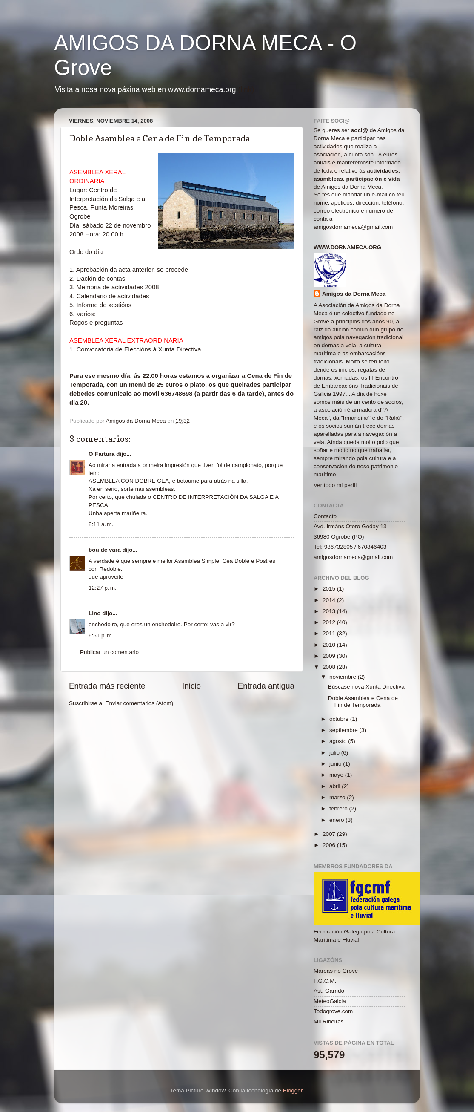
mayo (337, 775)
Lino (95, 613)
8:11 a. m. (101, 524)
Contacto (325, 516)
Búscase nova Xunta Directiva (366, 686)
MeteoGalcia (330, 1001)
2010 (330, 645)
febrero (339, 808)
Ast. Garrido (329, 991)
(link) (246, 89)
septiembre (344, 730)
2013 (330, 611)
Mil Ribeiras (329, 1021)
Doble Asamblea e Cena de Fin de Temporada (363, 701)
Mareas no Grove (336, 971)
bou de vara (105, 550)
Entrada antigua (266, 685)
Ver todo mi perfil (335, 485)
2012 (330, 622)
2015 (330, 588)
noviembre (343, 677)
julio (335, 752)
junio (336, 764)
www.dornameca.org (347, 247)
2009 (330, 656)
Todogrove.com (333, 1011)
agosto (338, 741)
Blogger (293, 1090)
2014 (330, 600)
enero (337, 820)
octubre (339, 719)
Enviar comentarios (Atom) (140, 703)
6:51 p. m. (101, 635)
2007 (330, 834)
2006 (330, 845)
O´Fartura (102, 454)
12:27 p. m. (103, 588)
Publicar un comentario (109, 652)
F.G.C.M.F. (327, 981)
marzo (338, 797)
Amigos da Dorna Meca (353, 294)
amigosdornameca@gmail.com (353, 227)
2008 (330, 667)
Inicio (191, 685)
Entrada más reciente (107, 685)
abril (335, 786)
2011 (330, 633)
